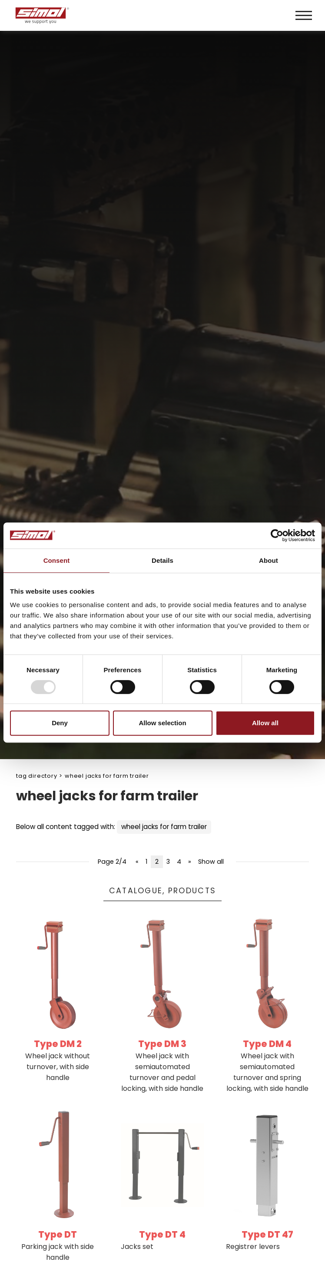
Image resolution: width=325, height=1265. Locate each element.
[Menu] (303, 15)
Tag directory (36, 775)
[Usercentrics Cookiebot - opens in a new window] (277, 535)
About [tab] (268, 560)
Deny (60, 723)
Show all (211, 861)
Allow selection (162, 723)
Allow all (265, 723)
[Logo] (87, 15)
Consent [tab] (56, 560)
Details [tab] (162, 560)
